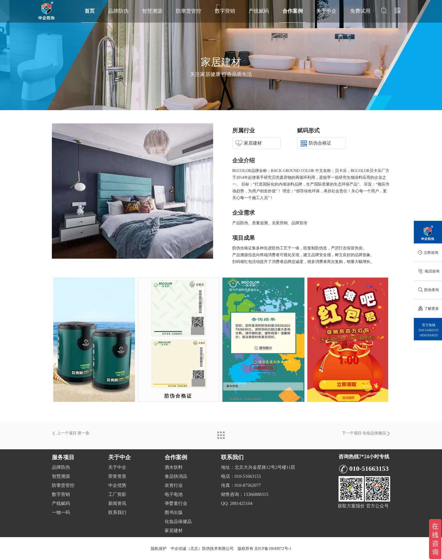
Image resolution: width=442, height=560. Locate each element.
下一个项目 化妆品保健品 (366, 433)
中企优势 (117, 485)
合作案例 (292, 11)
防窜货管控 (188, 11)
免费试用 (360, 11)
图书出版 (174, 512)
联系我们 (117, 512)
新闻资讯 (117, 503)
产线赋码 (259, 11)
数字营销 (225, 11)
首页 (90, 11)
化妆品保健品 (178, 521)
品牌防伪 (118, 11)
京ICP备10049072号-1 (272, 548)
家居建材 (174, 530)
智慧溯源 (152, 11)
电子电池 (174, 494)
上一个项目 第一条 (70, 433)
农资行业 (174, 485)
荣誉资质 (117, 476)
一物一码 (61, 512)
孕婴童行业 (176, 503)
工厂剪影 (117, 494)
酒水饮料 (174, 467)
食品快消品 (176, 476)
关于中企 (326, 11)
